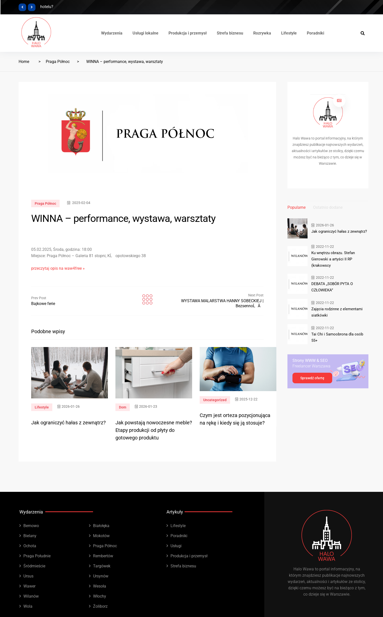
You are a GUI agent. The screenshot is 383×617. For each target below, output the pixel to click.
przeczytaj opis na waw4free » (58, 268)
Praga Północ (58, 61)
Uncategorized (215, 400)
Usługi (176, 545)
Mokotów (101, 535)
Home (24, 61)
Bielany (29, 535)
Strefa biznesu (230, 33)
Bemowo (31, 525)
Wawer (29, 586)
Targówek (101, 566)
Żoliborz (100, 606)
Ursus (28, 576)
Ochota (29, 545)
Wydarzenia (111, 33)
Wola (27, 606)
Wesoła (99, 586)
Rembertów (103, 556)
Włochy (99, 596)
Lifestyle (289, 33)
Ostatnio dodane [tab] (328, 207)
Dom (122, 407)
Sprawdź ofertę (312, 378)
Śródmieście (34, 566)
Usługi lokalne (145, 33)
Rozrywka (262, 33)
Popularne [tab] (296, 207)
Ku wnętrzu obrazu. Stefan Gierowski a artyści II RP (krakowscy (333, 259)
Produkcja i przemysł (187, 33)
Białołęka (101, 525)
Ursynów (100, 576)
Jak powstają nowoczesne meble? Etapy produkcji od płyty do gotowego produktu (153, 430)
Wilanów (31, 596)
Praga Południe (37, 556)
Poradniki (315, 33)
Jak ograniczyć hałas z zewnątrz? (68, 423)
